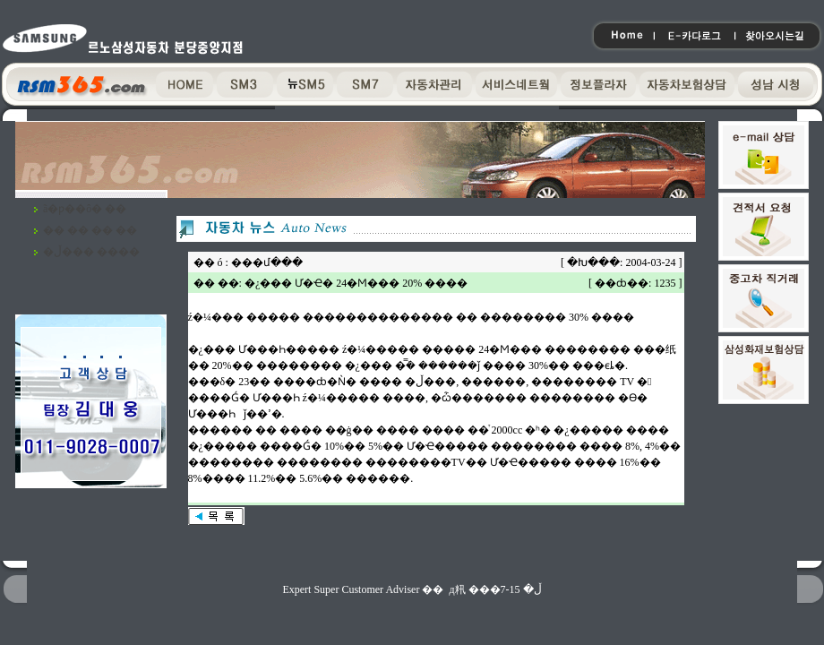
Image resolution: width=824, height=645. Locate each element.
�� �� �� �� (90, 230)
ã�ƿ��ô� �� (84, 208)
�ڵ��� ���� (91, 251)
